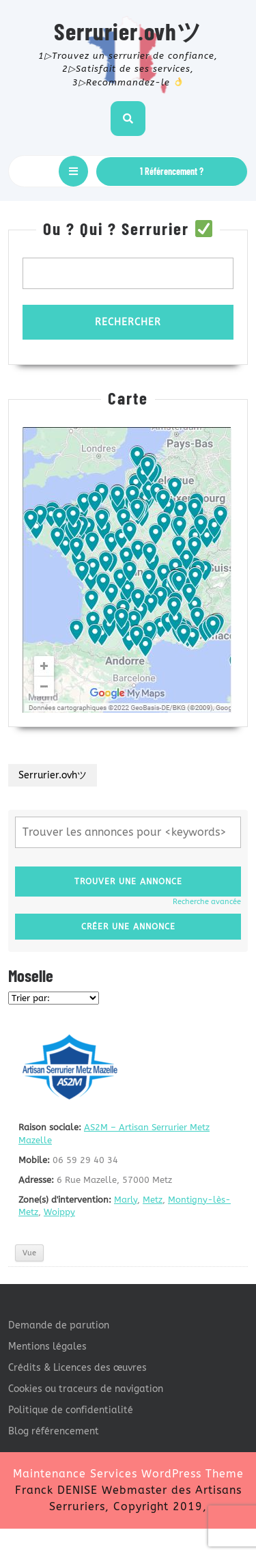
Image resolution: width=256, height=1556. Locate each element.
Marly (125, 1200)
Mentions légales (47, 1346)
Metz (152, 1200)
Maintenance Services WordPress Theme (128, 1473)
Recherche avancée (207, 901)
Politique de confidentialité (70, 1410)
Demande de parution (58, 1325)
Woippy (59, 1212)
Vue (29, 1252)
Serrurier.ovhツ (128, 30)
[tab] (73, 171)
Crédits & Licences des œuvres (77, 1368)
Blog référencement (53, 1431)
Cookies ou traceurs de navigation (85, 1389)
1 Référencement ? (171, 171)
